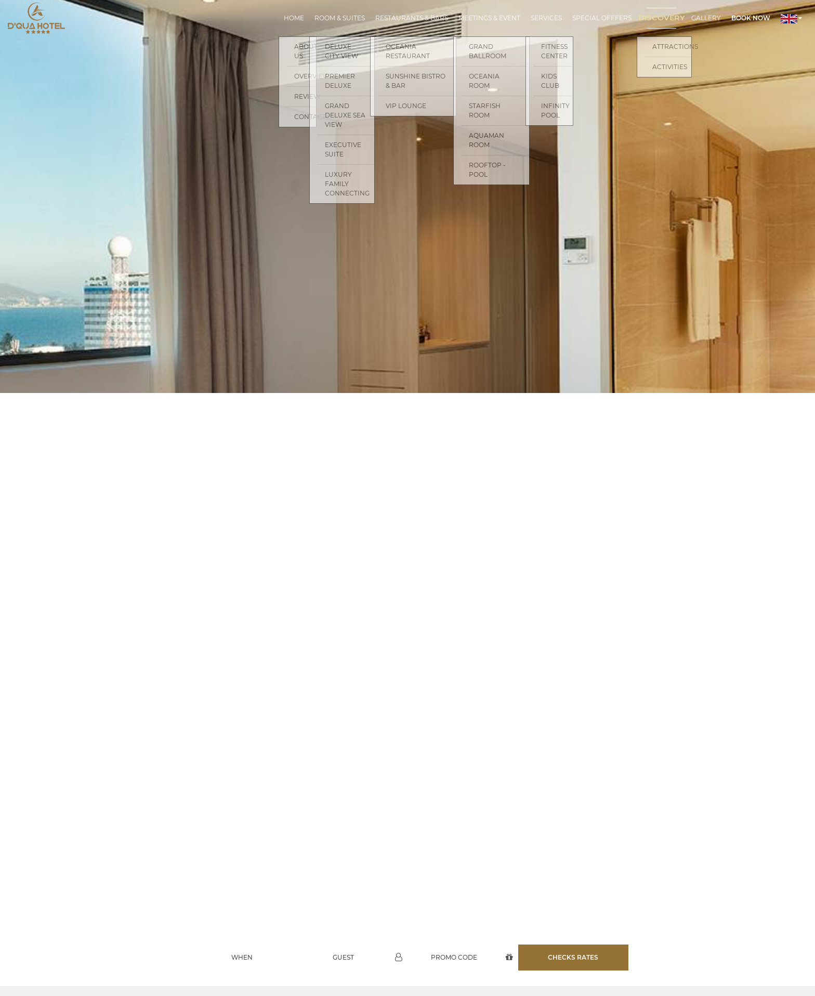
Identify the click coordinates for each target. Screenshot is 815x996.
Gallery (706, 18)
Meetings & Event (489, 18)
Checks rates (573, 920)
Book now (750, 18)
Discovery (661, 18)
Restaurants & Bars (411, 18)
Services (546, 18)
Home (294, 18)
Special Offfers (602, 18)
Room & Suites (339, 18)
